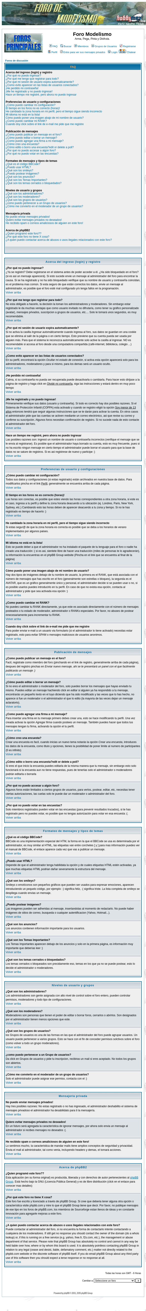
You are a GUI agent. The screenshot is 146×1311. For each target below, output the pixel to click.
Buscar (65, 46)
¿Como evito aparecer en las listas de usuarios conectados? (42, 85)
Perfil (52, 52)
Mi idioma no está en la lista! (23, 114)
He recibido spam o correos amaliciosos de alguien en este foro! (44, 223)
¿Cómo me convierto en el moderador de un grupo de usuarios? (44, 206)
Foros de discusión (16, 60)
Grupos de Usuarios (104, 46)
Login (112, 52)
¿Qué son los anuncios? (20, 176)
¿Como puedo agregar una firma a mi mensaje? (34, 141)
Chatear (127, 52)
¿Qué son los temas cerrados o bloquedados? (33, 183)
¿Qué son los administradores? (25, 193)
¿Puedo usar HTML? (18, 167)
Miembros (81, 46)
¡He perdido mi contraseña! (22, 88)
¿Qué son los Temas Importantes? (26, 180)
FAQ (53, 46)
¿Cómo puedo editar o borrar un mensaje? (31, 137)
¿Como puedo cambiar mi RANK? (26, 121)
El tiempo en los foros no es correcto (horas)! (33, 108)
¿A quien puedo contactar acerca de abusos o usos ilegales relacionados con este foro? (59, 239)
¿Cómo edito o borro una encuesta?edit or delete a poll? (40, 147)
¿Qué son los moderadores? (23, 196)
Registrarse (128, 46)
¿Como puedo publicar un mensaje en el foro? (34, 134)
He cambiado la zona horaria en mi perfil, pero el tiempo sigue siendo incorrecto (54, 111)
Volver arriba (13, 292)
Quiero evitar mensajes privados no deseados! (34, 219)
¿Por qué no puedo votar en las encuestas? (32, 153)
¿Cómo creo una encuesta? (22, 144)
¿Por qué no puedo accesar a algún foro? (31, 150)
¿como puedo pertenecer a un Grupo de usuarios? (36, 203)
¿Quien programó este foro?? (23, 233)
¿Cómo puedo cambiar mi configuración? (30, 105)
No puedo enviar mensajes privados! (28, 216)
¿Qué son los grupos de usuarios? (26, 200)
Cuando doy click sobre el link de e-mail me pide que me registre (45, 124)
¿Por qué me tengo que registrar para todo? (32, 78)
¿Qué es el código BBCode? (23, 164)
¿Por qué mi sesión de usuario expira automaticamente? (40, 82)
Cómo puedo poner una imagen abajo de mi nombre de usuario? (45, 117)
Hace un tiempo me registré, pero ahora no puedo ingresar (41, 94)
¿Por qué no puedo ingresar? (23, 75)
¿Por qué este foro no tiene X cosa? (27, 236)
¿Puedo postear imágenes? (22, 173)
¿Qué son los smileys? (19, 170)
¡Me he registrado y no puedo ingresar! (29, 91)
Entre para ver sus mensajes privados (82, 52)
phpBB (66, 1293)
